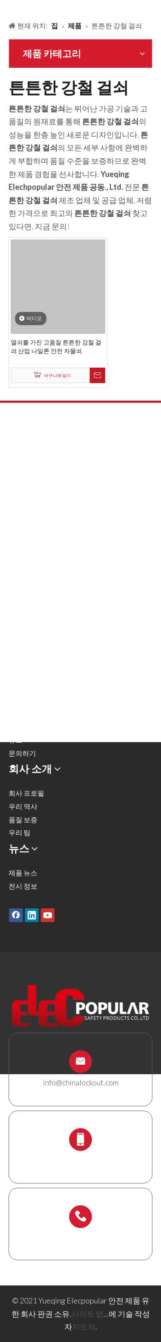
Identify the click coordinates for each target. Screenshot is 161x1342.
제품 (15, 674)
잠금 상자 (23, 595)
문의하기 (22, 753)
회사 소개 (23, 700)
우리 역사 (23, 806)
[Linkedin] (32, 915)
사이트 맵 (87, 1313)
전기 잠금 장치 (30, 555)
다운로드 (22, 726)
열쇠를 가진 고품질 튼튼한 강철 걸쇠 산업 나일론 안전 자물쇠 (56, 346)
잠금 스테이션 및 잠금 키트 (49, 608)
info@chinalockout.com (80, 1082)
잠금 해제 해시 (30, 490)
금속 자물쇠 (26, 477)
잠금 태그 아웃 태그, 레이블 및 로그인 (65, 568)
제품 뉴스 (23, 873)
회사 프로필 (26, 793)
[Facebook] (16, 915)
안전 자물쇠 (26, 464)
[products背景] (7, 7)
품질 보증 (23, 819)
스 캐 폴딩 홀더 (31, 621)
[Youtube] (48, 915)
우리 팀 (19, 832)
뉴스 (15, 740)
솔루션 (19, 687)
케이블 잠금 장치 (34, 582)
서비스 (19, 714)
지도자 (83, 1326)
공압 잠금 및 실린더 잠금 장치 (53, 516)
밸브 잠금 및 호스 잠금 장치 (50, 503)
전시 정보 (23, 886)
